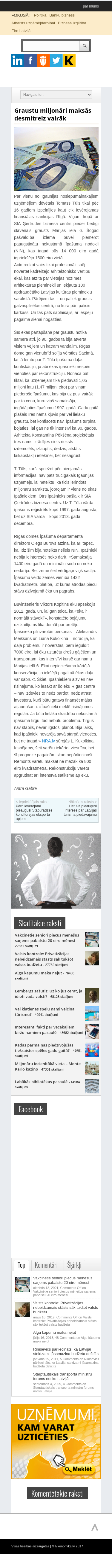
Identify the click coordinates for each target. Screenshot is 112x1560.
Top (21, 1264)
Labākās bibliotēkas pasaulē (41, 1081)
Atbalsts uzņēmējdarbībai (33, 23)
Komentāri (46, 1264)
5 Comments (66, 1362)
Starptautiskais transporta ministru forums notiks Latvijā (62, 1376)
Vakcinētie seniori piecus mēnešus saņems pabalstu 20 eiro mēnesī (47, 937)
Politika (40, 15)
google (17, 60)
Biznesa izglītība (72, 23)
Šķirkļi (74, 1264)
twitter (56, 60)
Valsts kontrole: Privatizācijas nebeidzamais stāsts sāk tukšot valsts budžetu (44, 959)
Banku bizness (62, 15)
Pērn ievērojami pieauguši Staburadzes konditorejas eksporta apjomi (34, 812)
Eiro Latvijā (20, 31)
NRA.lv (48, 741)
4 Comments (63, 1387)
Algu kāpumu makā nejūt (38, 973)
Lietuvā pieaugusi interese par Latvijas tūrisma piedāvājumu (80, 810)
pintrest (43, 60)
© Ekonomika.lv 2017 (67, 1546)
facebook (30, 60)
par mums (91, 6)
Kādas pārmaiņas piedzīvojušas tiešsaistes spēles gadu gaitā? (44, 1047)
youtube (69, 60)
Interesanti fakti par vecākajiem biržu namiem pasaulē (44, 1029)
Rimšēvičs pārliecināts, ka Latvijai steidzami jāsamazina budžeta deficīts (66, 1351)
